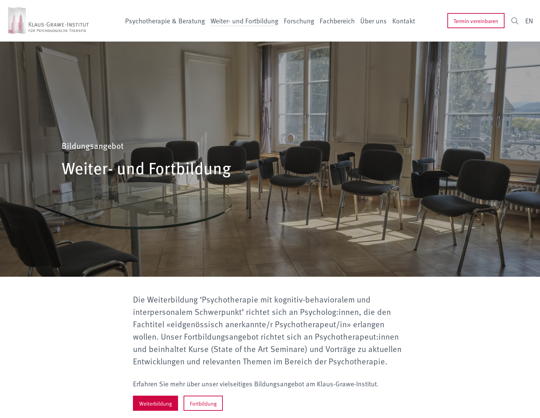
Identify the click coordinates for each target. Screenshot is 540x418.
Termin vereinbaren (476, 20)
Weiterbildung (155, 403)
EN (529, 20)
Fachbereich (337, 20)
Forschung (299, 20)
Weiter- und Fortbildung (244, 20)
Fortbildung (203, 403)
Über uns (373, 20)
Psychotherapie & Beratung (165, 20)
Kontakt (403, 20)
